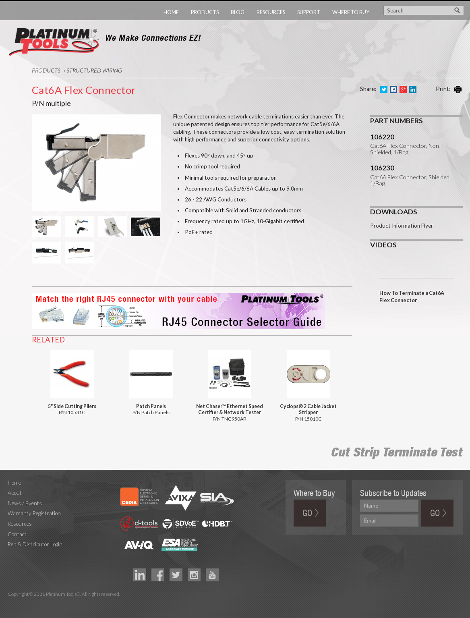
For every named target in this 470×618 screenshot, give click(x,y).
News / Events (25, 503)
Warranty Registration (34, 513)
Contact (17, 534)
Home (171, 12)
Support (308, 12)
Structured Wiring (94, 70)
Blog (237, 12)
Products (205, 12)
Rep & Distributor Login (35, 544)
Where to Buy (350, 12)
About (15, 492)
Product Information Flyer (401, 225)
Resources (271, 12)
